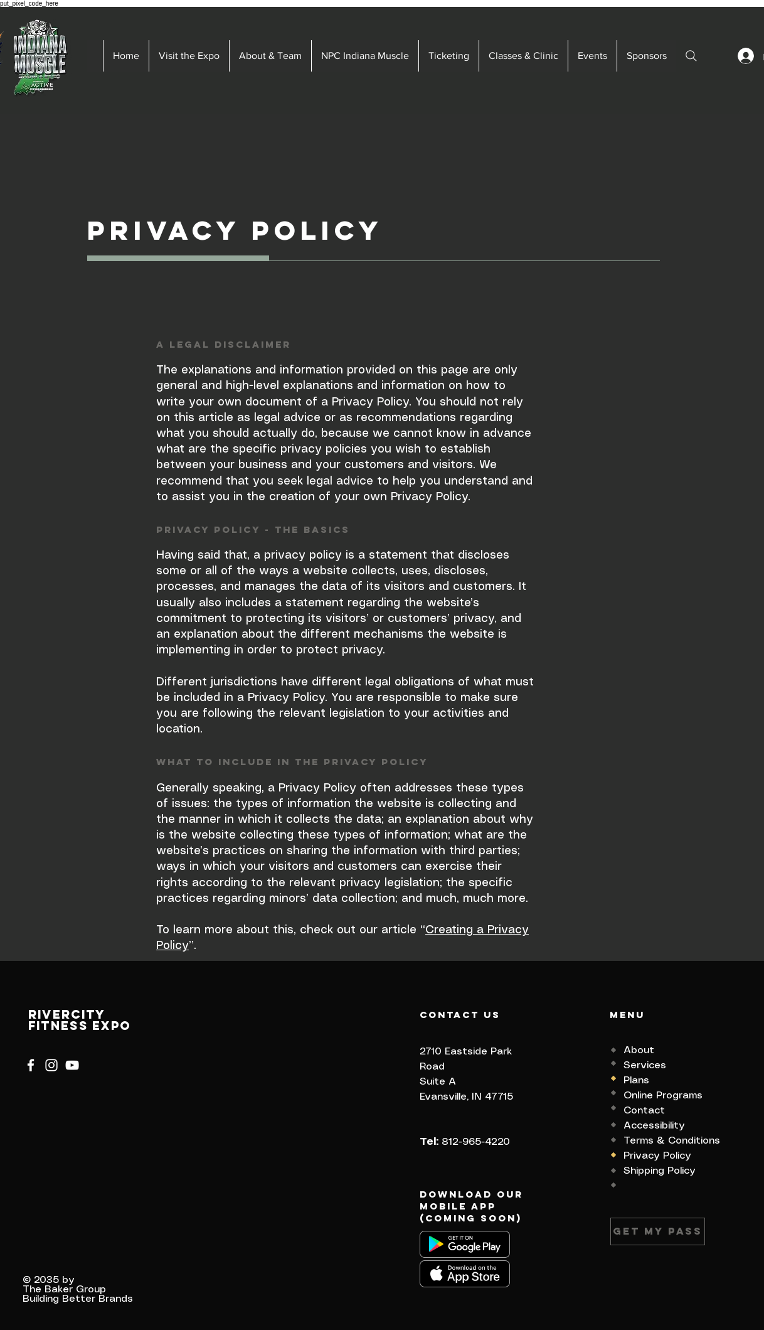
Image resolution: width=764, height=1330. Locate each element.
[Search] (691, 56)
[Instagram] (51, 1065)
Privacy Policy (657, 1156)
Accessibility (654, 1125)
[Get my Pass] (657, 1231)
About (638, 1050)
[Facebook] (31, 1065)
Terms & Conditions (671, 1140)
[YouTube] (72, 1065)
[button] (189, 56)
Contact (644, 1110)
